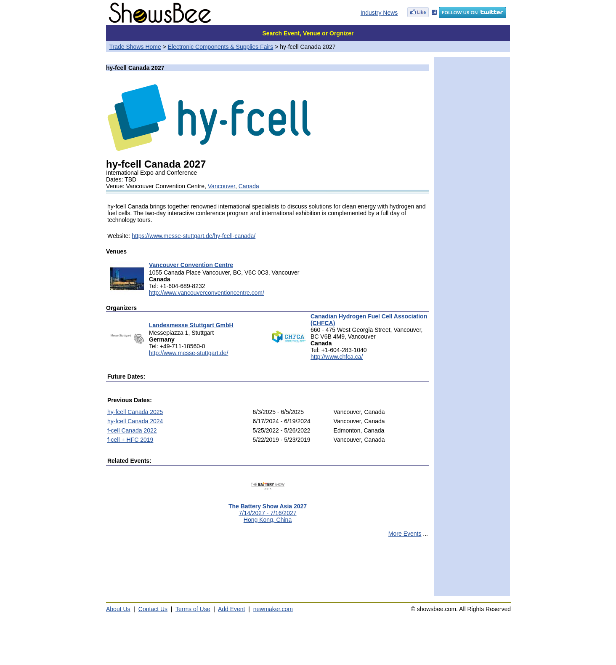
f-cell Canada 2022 (132, 430)
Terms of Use (192, 609)
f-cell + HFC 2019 (130, 439)
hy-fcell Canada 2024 (135, 421)
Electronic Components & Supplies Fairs (220, 46)
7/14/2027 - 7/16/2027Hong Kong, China (267, 510)
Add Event (231, 609)
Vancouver (221, 186)
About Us (118, 609)
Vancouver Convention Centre (191, 265)
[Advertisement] (267, 570)
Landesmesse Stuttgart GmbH (191, 325)
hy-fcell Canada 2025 (135, 412)
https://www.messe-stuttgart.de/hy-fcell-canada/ (193, 235)
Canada (249, 186)
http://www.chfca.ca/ (337, 356)
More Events (405, 533)
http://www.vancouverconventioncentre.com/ (206, 292)
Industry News (379, 12)
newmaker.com (273, 609)
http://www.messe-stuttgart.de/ (188, 353)
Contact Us (152, 609)
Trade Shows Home (135, 46)
